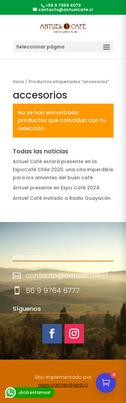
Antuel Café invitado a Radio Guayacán (62, 198)
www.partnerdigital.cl (63, 384)
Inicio (18, 81)
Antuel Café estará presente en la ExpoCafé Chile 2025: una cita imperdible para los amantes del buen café (63, 169)
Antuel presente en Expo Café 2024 (56, 187)
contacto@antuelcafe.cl (67, 275)
